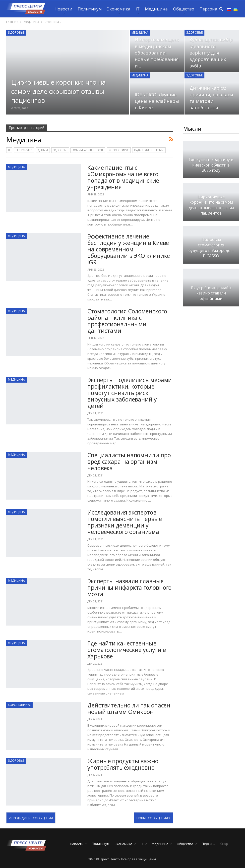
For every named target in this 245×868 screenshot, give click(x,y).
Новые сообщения (153, 818)
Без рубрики (24, 150)
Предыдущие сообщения (31, 818)
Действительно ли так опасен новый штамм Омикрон (128, 708)
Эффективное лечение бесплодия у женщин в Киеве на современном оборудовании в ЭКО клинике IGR (128, 249)
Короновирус (119, 150)
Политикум (90, 9)
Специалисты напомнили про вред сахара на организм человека (129, 461)
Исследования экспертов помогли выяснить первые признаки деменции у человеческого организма (124, 522)
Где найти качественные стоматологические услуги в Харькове (126, 649)
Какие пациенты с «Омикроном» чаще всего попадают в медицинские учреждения (123, 177)
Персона (208, 9)
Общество (183, 9)
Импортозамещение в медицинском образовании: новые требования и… (159, 52)
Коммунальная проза (87, 150)
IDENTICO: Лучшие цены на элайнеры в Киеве (157, 101)
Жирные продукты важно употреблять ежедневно (122, 764)
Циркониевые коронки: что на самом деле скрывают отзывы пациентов (58, 91)
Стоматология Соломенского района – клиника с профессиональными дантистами (127, 321)
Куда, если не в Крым (149, 150)
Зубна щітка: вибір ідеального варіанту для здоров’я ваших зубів (211, 52)
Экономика (118, 9)
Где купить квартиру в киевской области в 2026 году (211, 165)
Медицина (156, 9)
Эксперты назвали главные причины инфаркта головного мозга (129, 587)
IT (138, 9)
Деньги (43, 150)
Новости (63, 9)
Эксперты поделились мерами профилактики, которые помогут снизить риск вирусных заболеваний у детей (129, 393)
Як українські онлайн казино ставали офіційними (211, 293)
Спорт (225, 843)
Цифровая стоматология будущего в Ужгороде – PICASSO (211, 247)
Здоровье (16, 32)
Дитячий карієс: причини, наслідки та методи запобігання (211, 98)
